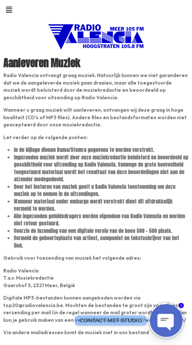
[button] (8, 9)
